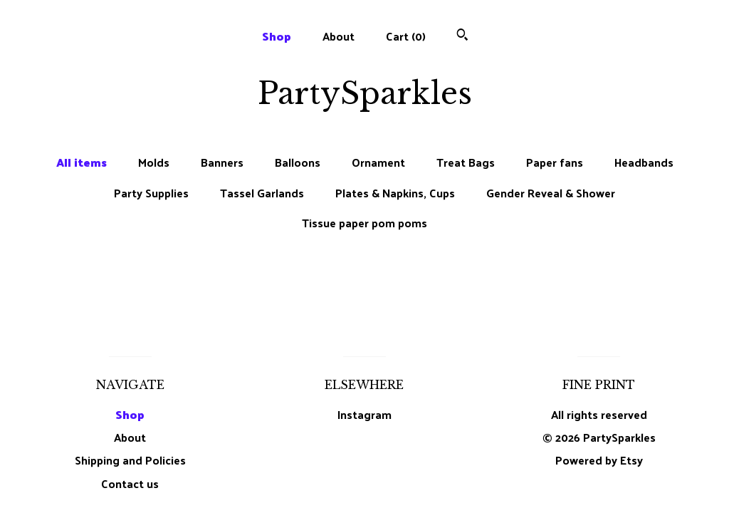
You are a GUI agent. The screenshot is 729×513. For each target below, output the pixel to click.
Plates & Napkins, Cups (395, 193)
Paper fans (554, 162)
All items (81, 162)
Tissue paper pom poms (364, 223)
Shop (276, 36)
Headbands (643, 162)
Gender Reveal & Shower (550, 193)
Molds (153, 162)
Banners (222, 162)
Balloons (297, 162)
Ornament (378, 162)
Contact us (130, 484)
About (338, 36)
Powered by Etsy (599, 460)
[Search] (462, 36)
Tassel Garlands (262, 193)
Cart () (406, 36)
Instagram (364, 414)
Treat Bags (465, 162)
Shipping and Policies (130, 460)
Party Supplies (151, 193)
